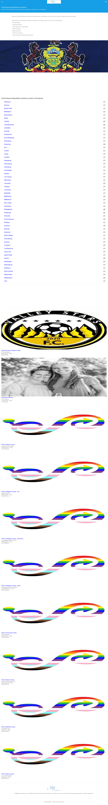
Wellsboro (7, 268)
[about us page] (106, 2)
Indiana (6, 173)
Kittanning (7, 180)
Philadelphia (8, 209)
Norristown (7, 206)
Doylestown (8, 134)
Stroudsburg (8, 238)
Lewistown (7, 190)
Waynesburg (8, 265)
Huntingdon (8, 170)
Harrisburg (7, 167)
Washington (8, 261)
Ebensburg (7, 141)
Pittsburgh (7, 212)
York (5, 281)
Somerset (7, 232)
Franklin (6, 157)
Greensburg (8, 164)
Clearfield (7, 128)
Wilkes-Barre (8, 274)
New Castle (8, 203)
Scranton (7, 225)
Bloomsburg (8, 115)
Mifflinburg (7, 196)
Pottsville (7, 216)
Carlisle (6, 121)
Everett (6, 151)
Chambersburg (9, 124)
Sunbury (7, 242)
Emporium (7, 144)
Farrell (6, 154)
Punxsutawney (9, 219)
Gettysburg (7, 160)
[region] (54, 85)
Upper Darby (8, 255)
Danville (6, 131)
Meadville (7, 193)
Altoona (6, 105)
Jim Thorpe (8, 177)
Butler (6, 118)
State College (8, 235)
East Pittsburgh (9, 138)
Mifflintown (7, 199)
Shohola (6, 229)
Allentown (7, 102)
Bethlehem (7, 111)
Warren (6, 258)
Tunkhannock (8, 248)
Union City (7, 252)
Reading (6, 222)
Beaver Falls (8, 108)
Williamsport (8, 278)
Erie (5, 147)
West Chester (8, 271)
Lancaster (7, 183)
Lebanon (7, 186)
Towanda (7, 245)
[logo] (54, 2)
